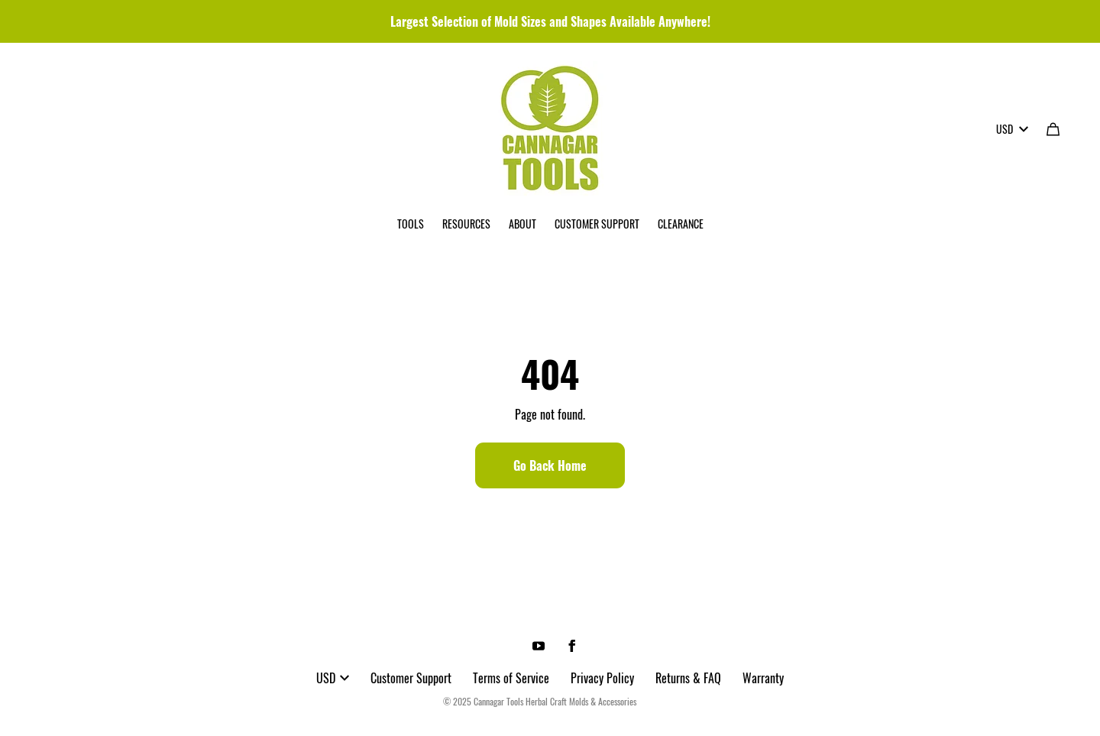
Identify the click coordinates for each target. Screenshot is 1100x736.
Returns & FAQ (688, 678)
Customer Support (410, 678)
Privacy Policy (602, 678)
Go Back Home (550, 465)
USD (1012, 129)
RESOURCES (466, 224)
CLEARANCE (681, 224)
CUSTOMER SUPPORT (597, 224)
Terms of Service (511, 678)
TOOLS (410, 224)
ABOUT (522, 224)
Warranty (763, 678)
